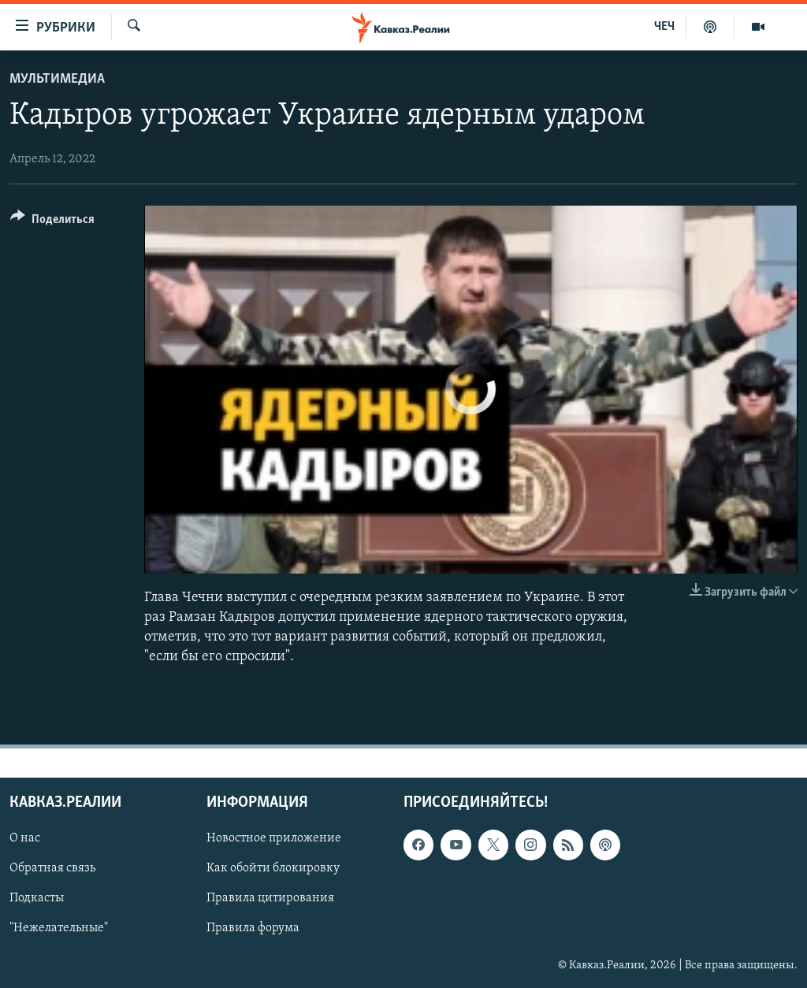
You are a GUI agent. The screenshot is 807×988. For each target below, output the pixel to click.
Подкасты (36, 899)
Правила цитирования (270, 899)
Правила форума (252, 929)
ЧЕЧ (664, 26)
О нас (24, 839)
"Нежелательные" (58, 929)
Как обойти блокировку (273, 869)
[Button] (52, 222)
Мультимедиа (57, 79)
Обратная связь (52, 869)
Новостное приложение (273, 839)
